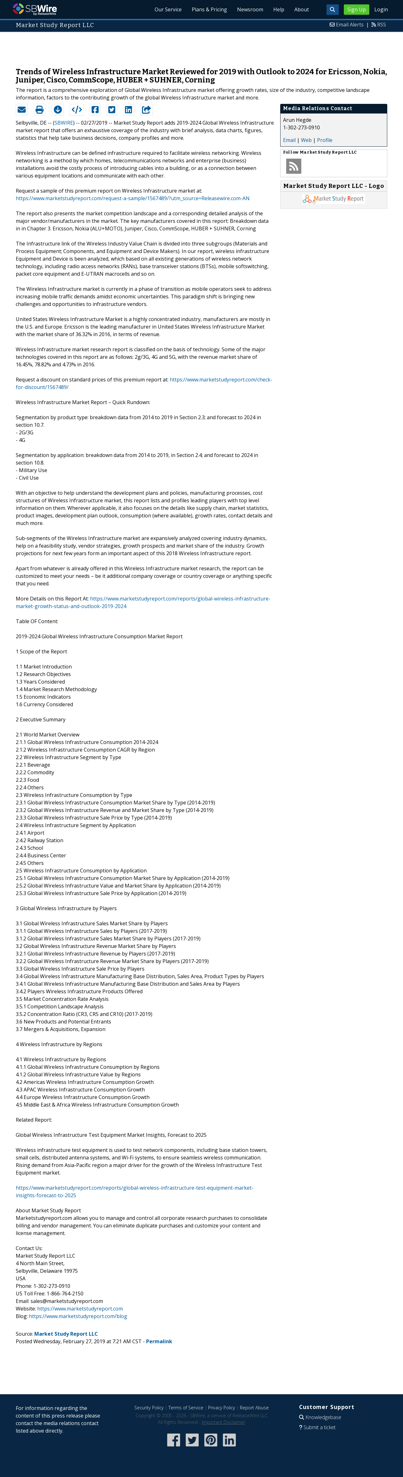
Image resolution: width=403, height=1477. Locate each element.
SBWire (35, 9)
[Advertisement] (201, 46)
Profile (324, 140)
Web (306, 140)
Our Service (168, 9)
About (301, 9)
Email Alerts (350, 24)
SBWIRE (63, 122)
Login (381, 9)
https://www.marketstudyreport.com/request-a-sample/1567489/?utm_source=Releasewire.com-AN (133, 198)
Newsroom (250, 9)
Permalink (159, 1341)
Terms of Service (185, 1408)
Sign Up (356, 9)
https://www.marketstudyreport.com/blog (78, 1316)
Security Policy (149, 1408)
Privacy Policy (221, 1408)
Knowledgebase (323, 1417)
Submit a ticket (320, 1427)
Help (278, 9)
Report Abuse (254, 1408)
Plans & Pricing (209, 9)
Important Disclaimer (223, 1422)
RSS (381, 24)
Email (289, 140)
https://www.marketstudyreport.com (80, 1308)
